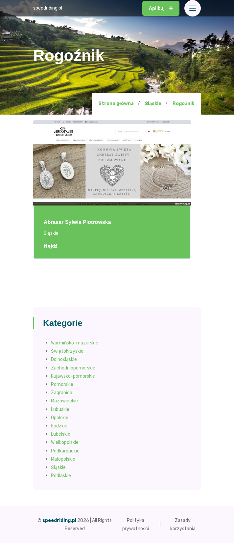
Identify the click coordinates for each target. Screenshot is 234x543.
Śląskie (153, 103)
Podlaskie (61, 475)
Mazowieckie (64, 401)
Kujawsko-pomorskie (73, 376)
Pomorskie (62, 384)
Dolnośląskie (64, 359)
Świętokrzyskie (67, 351)
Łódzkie (59, 426)
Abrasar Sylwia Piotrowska (77, 222)
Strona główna (116, 103)
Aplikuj (161, 8)
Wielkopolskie (65, 442)
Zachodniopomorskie (73, 368)
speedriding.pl (47, 8)
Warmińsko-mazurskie (74, 343)
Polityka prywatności (135, 524)
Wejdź (54, 246)
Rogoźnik (183, 103)
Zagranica (61, 392)
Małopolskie (63, 459)
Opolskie (59, 418)
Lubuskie (60, 409)
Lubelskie (60, 434)
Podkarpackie (65, 451)
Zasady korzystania (183, 524)
